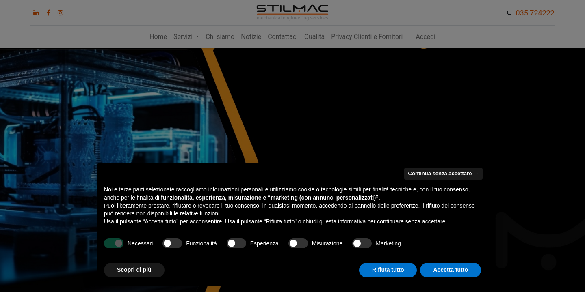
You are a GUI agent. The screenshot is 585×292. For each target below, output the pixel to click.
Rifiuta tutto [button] (388, 269)
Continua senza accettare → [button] (443, 173)
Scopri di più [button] (134, 269)
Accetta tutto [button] (450, 269)
